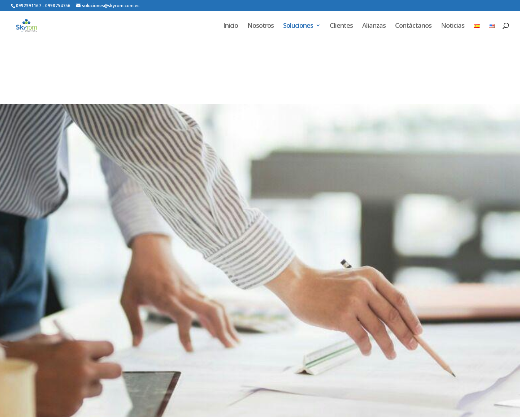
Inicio (230, 26)
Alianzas (374, 26)
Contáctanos (413, 26)
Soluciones (298, 26)
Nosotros (260, 26)
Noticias (452, 26)
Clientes (341, 26)
